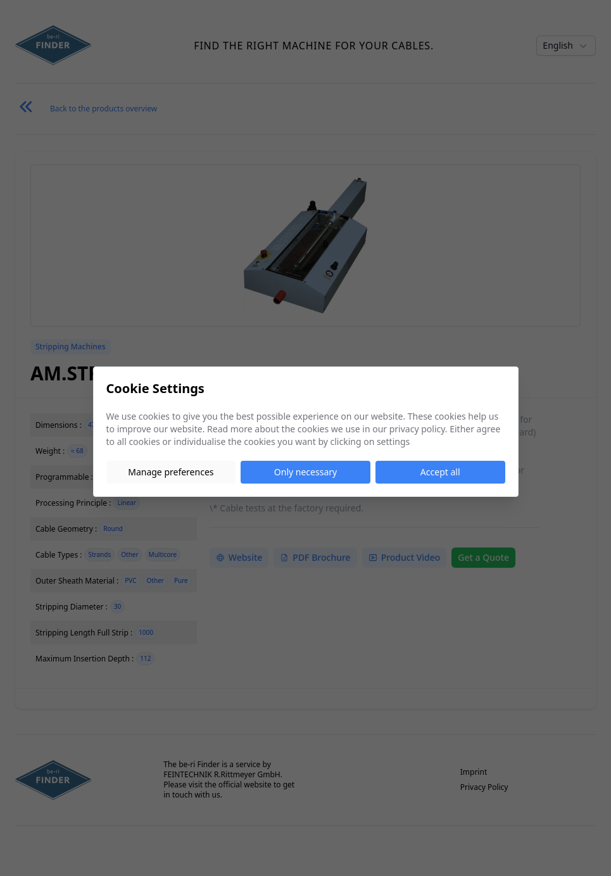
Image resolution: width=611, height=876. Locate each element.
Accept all (440, 472)
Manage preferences (170, 472)
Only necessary (305, 472)
